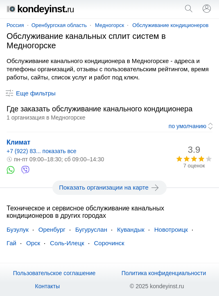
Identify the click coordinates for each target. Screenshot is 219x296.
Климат (18, 142)
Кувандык (130, 229)
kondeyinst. (40, 8)
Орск (33, 243)
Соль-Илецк (67, 243)
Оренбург (51, 229)
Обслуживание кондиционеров (170, 25)
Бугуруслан (91, 229)
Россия (15, 25)
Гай (11, 243)
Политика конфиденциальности (164, 273)
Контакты (47, 286)
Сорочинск (109, 243)
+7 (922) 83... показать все (42, 151)
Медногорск (109, 25)
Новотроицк (171, 229)
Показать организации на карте (109, 187)
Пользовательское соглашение (54, 273)
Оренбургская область (59, 25)
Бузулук (18, 229)
